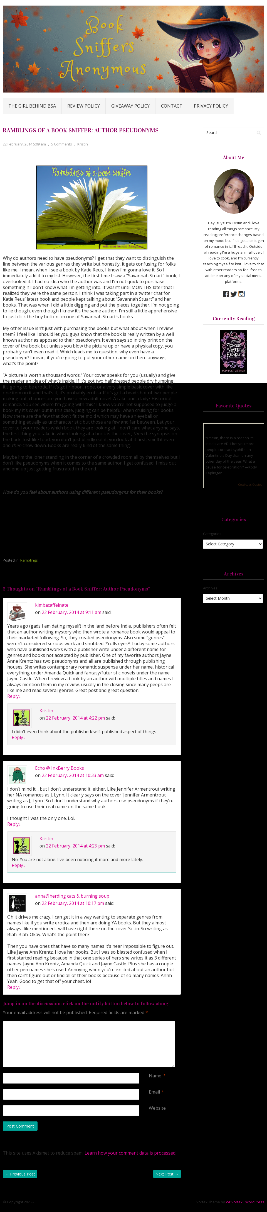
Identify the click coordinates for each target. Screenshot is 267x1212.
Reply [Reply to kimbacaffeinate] (14, 696)
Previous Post (20, 1174)
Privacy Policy (211, 106)
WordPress (254, 1201)
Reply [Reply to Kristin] (18, 737)
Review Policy (83, 106)
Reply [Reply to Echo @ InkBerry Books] (14, 824)
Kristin (82, 144)
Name (155, 1076)
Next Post (167, 1174)
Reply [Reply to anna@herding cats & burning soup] (14, 987)
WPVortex (234, 1201)
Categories (212, 533)
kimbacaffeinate (51, 605)
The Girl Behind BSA (32, 106)
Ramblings (29, 560)
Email (154, 1092)
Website (157, 1108)
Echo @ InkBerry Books (59, 768)
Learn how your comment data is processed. (130, 1153)
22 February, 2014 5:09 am (24, 144)
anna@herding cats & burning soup (72, 896)
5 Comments (61, 144)
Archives (210, 588)
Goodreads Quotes (250, 485)
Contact (171, 106)
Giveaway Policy (130, 106)
